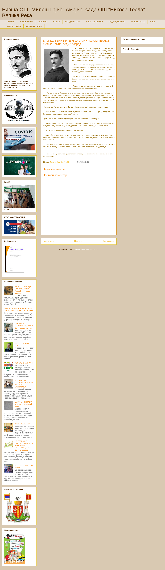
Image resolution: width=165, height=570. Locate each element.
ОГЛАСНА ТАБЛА (34, 26)
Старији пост (108, 241)
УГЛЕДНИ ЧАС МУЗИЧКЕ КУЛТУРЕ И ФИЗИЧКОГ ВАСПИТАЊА (24, 383)
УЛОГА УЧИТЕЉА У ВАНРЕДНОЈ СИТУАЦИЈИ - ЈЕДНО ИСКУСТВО (18, 309)
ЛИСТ (152, 22)
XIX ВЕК (56, 22)
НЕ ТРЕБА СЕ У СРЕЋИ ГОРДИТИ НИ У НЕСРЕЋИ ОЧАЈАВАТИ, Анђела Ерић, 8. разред (24, 445)
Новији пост (48, 241)
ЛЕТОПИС (42, 22)
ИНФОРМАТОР (26, 22)
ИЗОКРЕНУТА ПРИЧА (24, 363)
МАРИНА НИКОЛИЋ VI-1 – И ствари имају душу (24, 404)
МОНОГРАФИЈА (138, 22)
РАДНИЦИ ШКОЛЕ (117, 22)
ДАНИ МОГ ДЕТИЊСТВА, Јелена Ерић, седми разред (24, 326)
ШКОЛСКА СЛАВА (22, 424)
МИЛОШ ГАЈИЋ (14, 26)
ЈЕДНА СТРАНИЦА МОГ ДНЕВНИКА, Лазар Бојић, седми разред (23, 290)
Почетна (10, 22)
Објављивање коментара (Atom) (85, 249)
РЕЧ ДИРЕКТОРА (72, 22)
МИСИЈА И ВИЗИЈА (94, 22)
